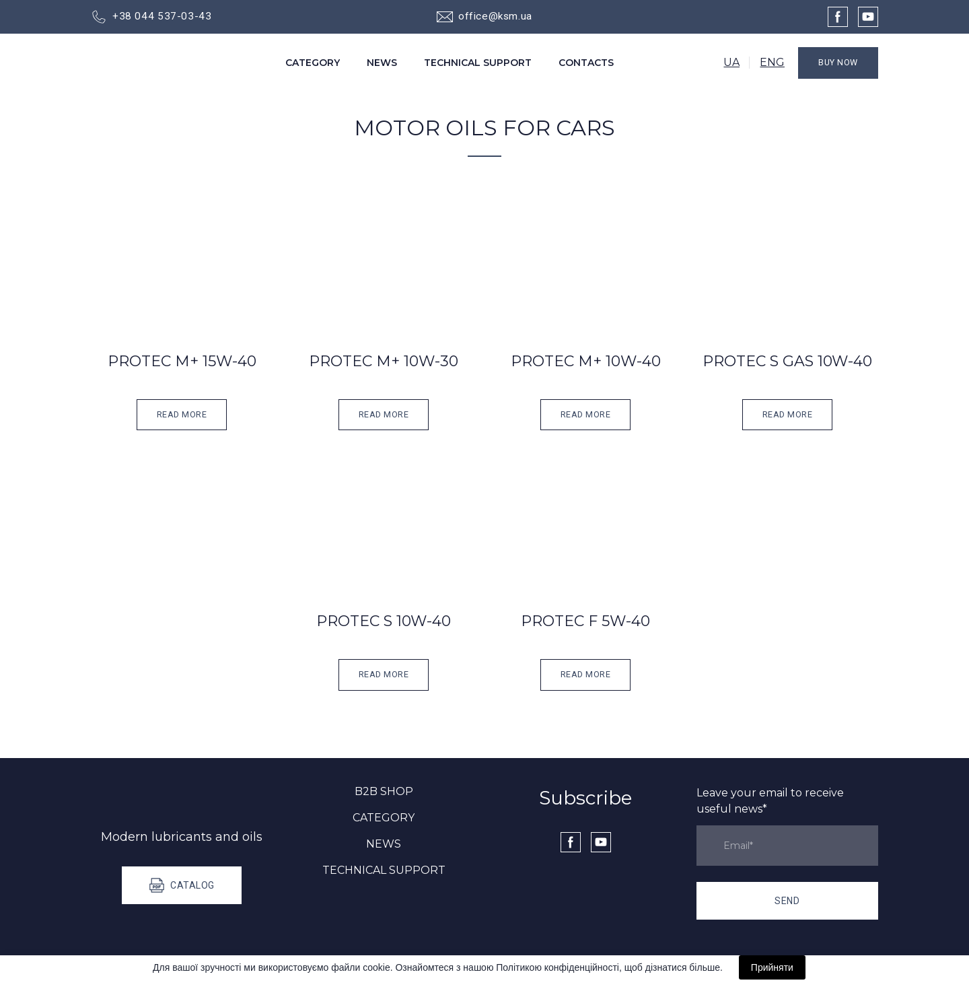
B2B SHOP (384, 791)
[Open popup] (182, 264)
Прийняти (772, 967)
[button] (151, 16)
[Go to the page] (152, 62)
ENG (772, 62)
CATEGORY (312, 63)
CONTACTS (586, 63)
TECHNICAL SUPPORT (478, 63)
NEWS (382, 63)
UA (731, 62)
